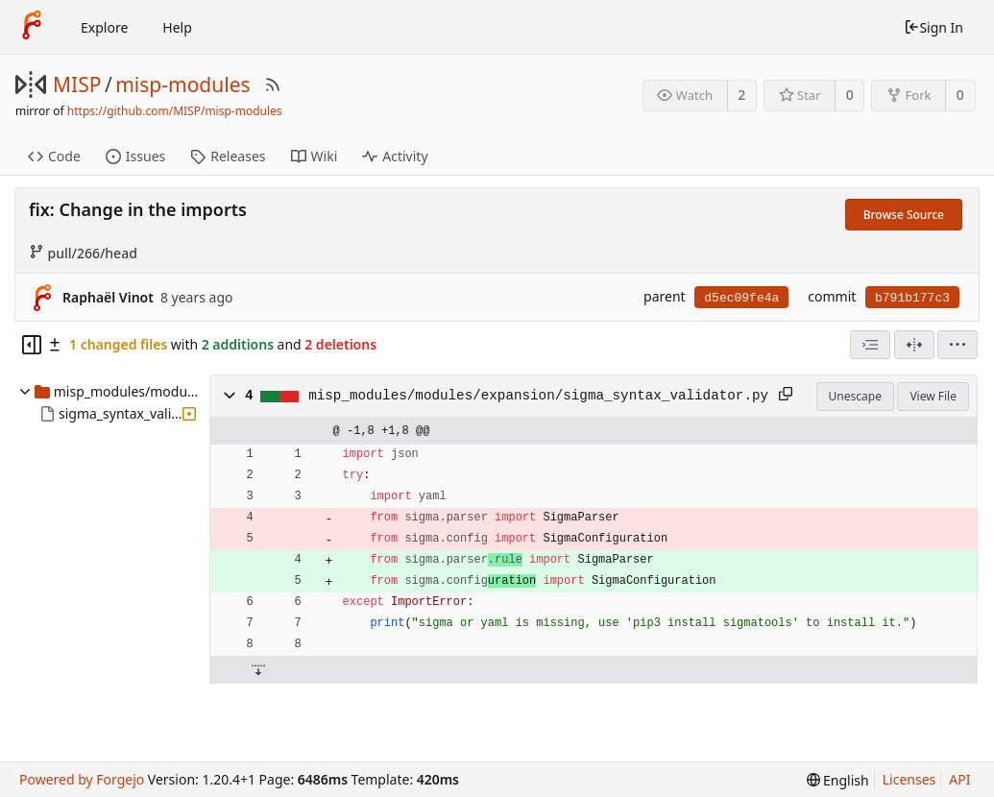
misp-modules (182, 84)
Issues (135, 156)
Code (54, 156)
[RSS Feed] (272, 84)
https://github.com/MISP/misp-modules (174, 111)
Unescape (855, 396)
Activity (394, 156)
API (959, 779)
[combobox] (870, 344)
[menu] (957, 344)
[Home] (31, 27)
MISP (77, 84)
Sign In (933, 27)
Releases (227, 156)
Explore (104, 27)
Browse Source (903, 214)
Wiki (314, 156)
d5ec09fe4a (741, 298)
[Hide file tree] (31, 344)
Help (177, 27)
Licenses (909, 779)
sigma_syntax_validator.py (120, 413)
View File (933, 396)
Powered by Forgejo (81, 779)
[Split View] (914, 344)
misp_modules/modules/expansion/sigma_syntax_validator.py (538, 395)
